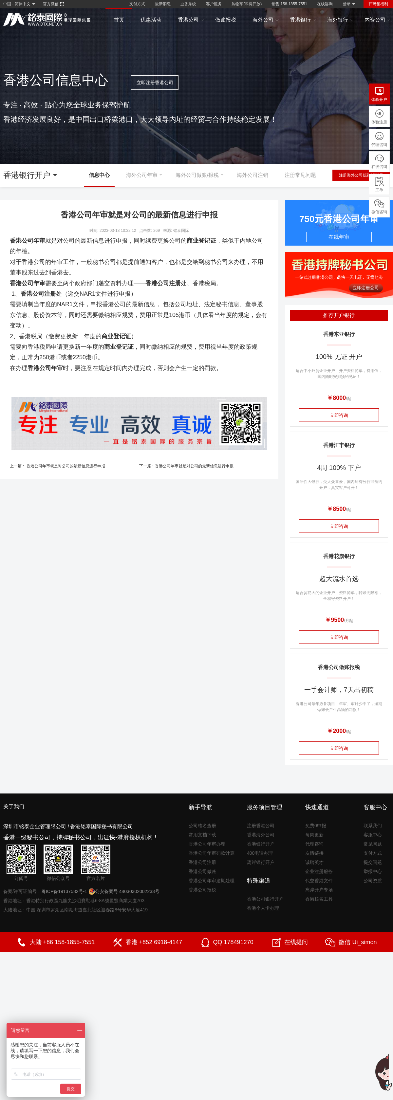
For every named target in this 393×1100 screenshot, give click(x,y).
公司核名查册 (202, 825)
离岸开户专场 (319, 889)
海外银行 (340, 20)
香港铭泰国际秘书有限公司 (101, 826)
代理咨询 (314, 844)
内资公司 (377, 20)
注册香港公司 (260, 825)
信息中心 (99, 175)
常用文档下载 (202, 834)
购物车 (247, 4)
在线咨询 (325, 4)
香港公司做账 (202, 871)
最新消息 (163, 4)
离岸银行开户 (260, 862)
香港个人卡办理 (263, 908)
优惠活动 (150, 20)
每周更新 (314, 834)
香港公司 (191, 20)
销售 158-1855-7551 (289, 4)
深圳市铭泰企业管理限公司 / (36, 826)
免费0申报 (315, 825)
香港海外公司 (260, 834)
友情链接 (314, 853)
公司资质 (373, 880)
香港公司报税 (202, 889)
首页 (119, 20)
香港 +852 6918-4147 (154, 942)
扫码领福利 (378, 4)
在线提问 (296, 942)
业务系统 (188, 4)
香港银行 (303, 20)
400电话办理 (260, 853)
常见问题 (373, 844)
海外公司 (266, 20)
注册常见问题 (300, 175)
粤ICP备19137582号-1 (64, 891)
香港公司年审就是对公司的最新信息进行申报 (66, 466)
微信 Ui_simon (358, 942)
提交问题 (373, 862)
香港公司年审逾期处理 (211, 880)
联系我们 (373, 825)
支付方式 (137, 4)
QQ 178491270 (233, 942)
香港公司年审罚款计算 (211, 853)
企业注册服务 (319, 871)
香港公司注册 (202, 862)
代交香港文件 (319, 880)
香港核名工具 (319, 899)
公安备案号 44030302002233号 (123, 891)
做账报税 (225, 20)
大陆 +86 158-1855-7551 (62, 942)
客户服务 (214, 4)
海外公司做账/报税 (197, 175)
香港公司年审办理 (207, 844)
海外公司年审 (142, 175)
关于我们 (13, 806)
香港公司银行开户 (265, 899)
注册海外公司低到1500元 (361, 175)
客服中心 (373, 834)
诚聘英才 (314, 862)
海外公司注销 (252, 175)
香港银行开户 (260, 844)
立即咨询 (339, 415)
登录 (346, 4)
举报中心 (373, 871)
